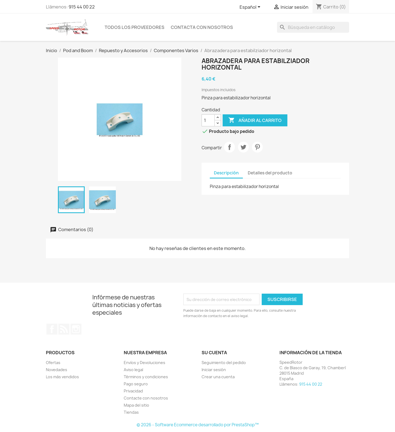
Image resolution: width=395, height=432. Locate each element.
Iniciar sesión (214, 369)
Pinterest (257, 147)
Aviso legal (133, 369)
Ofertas (53, 362)
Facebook (51, 329)
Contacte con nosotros (146, 398)
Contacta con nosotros (202, 27)
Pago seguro (136, 383)
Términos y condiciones (146, 376)
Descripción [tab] (226, 173)
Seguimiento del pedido (224, 362)
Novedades (56, 369)
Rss (63, 329)
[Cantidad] (208, 120)
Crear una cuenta (218, 376)
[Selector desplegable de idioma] (251, 7)
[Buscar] (313, 27)
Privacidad (133, 391)
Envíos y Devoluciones (144, 362)
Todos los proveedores (134, 27)
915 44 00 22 (82, 7)
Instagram (75, 329)
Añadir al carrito (255, 120)
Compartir (229, 147)
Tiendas (131, 412)
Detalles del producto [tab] (270, 173)
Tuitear (243, 147)
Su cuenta (214, 353)
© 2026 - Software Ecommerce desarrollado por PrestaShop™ (198, 425)
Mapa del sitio (136, 405)
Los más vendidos (62, 376)
